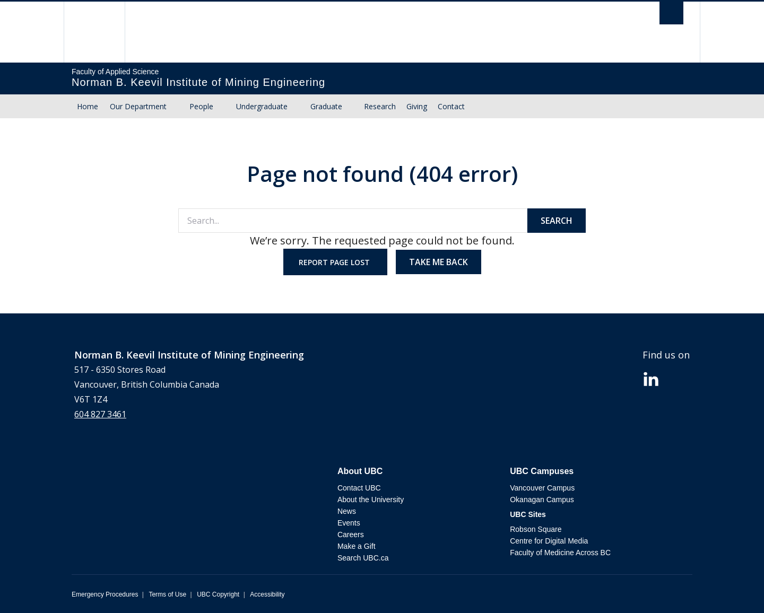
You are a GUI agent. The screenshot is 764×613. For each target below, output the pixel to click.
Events (348, 523)
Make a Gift (356, 546)
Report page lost (335, 262)
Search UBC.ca (362, 558)
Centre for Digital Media (549, 541)
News (346, 511)
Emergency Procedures (105, 594)
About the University (370, 499)
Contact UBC (359, 488)
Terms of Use (167, 594)
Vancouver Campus (542, 488)
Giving (416, 106)
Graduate (326, 106)
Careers (350, 534)
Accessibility (267, 594)
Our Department (138, 106)
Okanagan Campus (542, 499)
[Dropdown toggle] (176, 106)
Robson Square (535, 529)
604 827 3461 (100, 414)
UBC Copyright (218, 594)
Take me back (438, 262)
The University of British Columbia (94, 32)
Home (87, 106)
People (201, 106)
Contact (451, 106)
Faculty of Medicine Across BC (560, 552)
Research (380, 106)
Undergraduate (262, 106)
